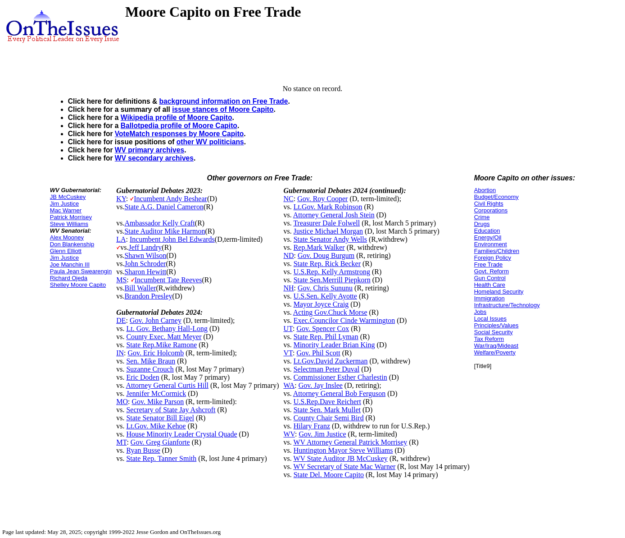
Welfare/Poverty (495, 352)
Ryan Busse (143, 450)
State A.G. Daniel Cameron (164, 207)
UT (288, 328)
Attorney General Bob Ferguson (339, 393)
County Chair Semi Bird (329, 418)
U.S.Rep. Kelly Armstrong (332, 272)
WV (288, 434)
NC (288, 198)
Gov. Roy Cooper (322, 198)
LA (121, 239)
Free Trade (488, 264)
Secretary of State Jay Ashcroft (170, 410)
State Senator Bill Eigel (160, 418)
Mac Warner (66, 210)
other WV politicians (210, 142)
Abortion (485, 190)
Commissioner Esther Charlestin (340, 377)
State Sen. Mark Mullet (327, 410)
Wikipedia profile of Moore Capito (176, 117)
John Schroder (145, 263)
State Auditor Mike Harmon (164, 231)
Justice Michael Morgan (328, 231)
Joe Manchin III (70, 264)
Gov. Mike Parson (157, 401)
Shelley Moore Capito (78, 284)
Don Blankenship (72, 244)
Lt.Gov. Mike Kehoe (156, 426)
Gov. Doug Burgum (326, 255)
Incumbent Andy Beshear (170, 198)
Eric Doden (142, 377)
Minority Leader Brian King (334, 345)
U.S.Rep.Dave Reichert (327, 401)
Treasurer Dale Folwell (326, 223)
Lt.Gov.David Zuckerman (331, 361)
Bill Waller (140, 288)
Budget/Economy (496, 196)
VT (288, 353)
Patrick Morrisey (71, 217)
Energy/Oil (488, 237)
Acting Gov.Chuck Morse (330, 312)
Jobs (480, 311)
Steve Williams (69, 224)
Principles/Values (496, 325)
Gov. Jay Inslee (321, 385)
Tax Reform (489, 339)
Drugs (482, 224)
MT (121, 442)
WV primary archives (149, 150)
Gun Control (490, 278)
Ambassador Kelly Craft (159, 223)
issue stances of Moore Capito (222, 109)
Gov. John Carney (155, 320)
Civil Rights (488, 203)
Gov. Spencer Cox (322, 328)
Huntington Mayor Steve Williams (343, 450)
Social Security (493, 332)
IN (120, 353)
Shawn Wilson (145, 255)
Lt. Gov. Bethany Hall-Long (167, 328)
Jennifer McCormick (156, 393)
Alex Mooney (67, 237)
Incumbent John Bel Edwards (172, 239)
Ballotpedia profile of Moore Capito (179, 125)
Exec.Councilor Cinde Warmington (344, 320)
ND (288, 255)
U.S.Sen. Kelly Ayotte (325, 296)
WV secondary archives (154, 158)
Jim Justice (64, 203)
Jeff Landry (145, 247)
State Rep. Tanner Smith (161, 458)
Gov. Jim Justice (322, 434)
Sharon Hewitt (145, 272)
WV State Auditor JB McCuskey (340, 458)
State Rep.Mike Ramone (161, 345)
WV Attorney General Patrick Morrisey (350, 442)
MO (122, 401)
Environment (490, 244)
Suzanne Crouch (149, 369)
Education (487, 230)
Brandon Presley (148, 296)
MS (121, 280)
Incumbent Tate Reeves (168, 280)
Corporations (490, 210)
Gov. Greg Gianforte (160, 442)
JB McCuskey (68, 196)
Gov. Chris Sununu (325, 288)
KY (121, 198)
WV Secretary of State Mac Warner (344, 466)
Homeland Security (499, 291)
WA (288, 385)
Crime (482, 217)
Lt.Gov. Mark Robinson (328, 207)
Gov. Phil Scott (318, 353)
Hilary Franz (312, 426)
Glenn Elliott (66, 251)
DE (121, 320)
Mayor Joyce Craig (321, 304)
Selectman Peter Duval (327, 369)
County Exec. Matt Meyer (163, 336)
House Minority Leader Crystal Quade (181, 434)
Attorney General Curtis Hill (167, 385)
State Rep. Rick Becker (327, 263)
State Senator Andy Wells (330, 239)
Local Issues (490, 318)
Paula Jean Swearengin (81, 271)
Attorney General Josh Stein (334, 215)
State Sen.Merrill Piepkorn (332, 280)
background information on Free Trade (223, 101)
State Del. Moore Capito (329, 474)
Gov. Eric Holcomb (156, 353)
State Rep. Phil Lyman (326, 336)
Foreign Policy (492, 257)
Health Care (489, 284)
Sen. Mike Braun (150, 361)
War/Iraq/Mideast (496, 345)
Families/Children (496, 251)
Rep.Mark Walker (319, 247)
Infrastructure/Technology (507, 305)
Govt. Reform (491, 271)
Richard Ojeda (68, 278)
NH (288, 288)
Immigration (489, 298)
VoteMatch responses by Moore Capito (179, 134)
